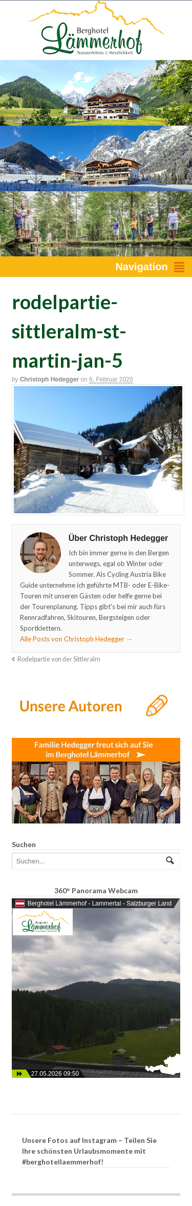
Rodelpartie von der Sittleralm (58, 659)
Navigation (141, 266)
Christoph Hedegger (49, 379)
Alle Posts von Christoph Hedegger (76, 639)
